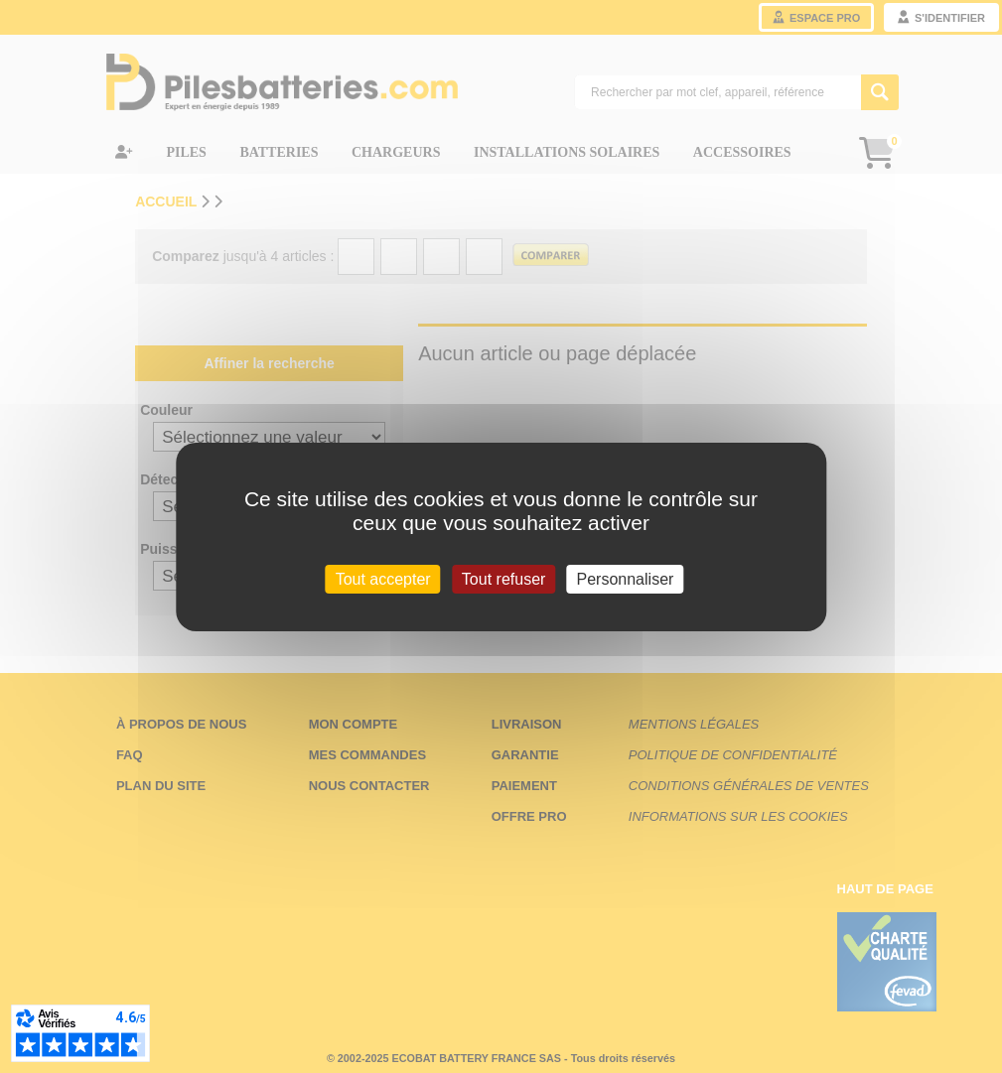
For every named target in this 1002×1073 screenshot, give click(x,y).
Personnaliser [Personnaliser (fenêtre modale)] (625, 578)
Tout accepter (383, 578)
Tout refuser (503, 578)
